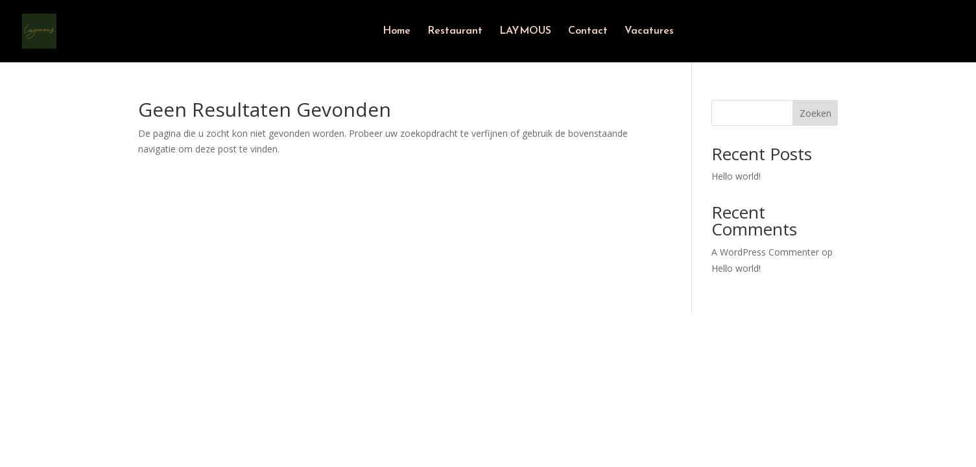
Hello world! (736, 176)
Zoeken (815, 113)
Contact (588, 31)
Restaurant (454, 31)
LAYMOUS (525, 31)
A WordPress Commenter (765, 252)
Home (397, 31)
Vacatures (649, 31)
